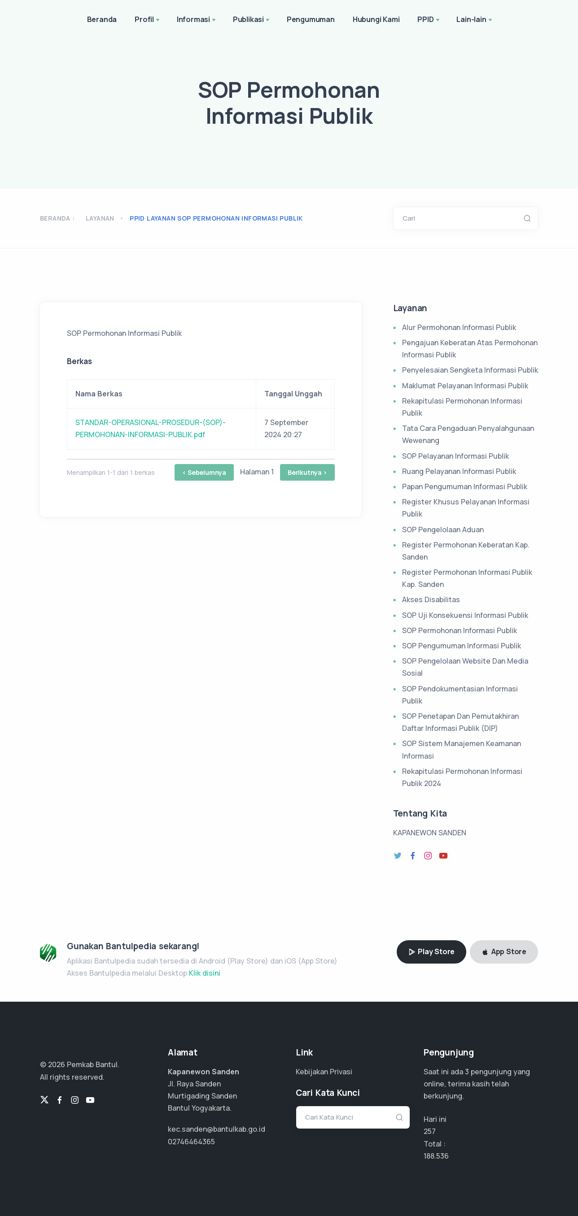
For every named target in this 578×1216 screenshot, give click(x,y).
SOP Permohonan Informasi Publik (459, 630)
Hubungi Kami (376, 19)
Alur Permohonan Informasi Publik (459, 327)
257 (430, 1131)
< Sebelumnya (204, 472)
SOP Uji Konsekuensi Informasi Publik (465, 615)
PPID (429, 20)
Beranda (102, 19)
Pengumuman (311, 19)
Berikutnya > (307, 472)
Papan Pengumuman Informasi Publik (464, 486)
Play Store (431, 951)
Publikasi (252, 20)
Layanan (100, 218)
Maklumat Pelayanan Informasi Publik (465, 386)
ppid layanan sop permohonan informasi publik (216, 218)
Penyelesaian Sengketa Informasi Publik (470, 370)
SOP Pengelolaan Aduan (443, 529)
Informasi (197, 20)
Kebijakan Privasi (324, 1072)
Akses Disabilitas (431, 599)
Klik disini (204, 973)
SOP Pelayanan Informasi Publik (455, 456)
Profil (148, 20)
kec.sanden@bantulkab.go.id (216, 1129)
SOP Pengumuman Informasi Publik (461, 646)
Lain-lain (474, 20)
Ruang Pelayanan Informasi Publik (459, 471)
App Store (504, 951)
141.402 (436, 1156)
